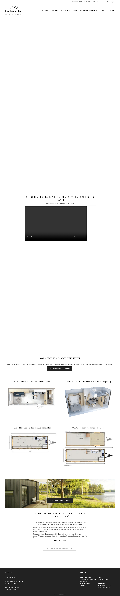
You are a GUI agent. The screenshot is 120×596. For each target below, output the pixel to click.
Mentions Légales (11, 589)
